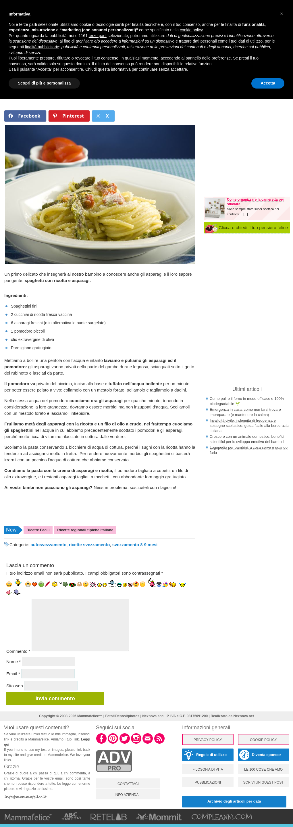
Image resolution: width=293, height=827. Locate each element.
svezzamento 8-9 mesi (135, 544)
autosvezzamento (48, 544)
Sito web (14, 685)
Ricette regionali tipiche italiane (85, 530)
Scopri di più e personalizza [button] (44, 83)
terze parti (98, 35)
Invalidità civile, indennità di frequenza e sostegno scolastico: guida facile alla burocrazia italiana (249, 425)
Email (13, 673)
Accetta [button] (268, 83)
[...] (245, 214)
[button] (281, 13)
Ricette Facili (37, 530)
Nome (13, 661)
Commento (18, 651)
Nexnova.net (244, 716)
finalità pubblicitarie (42, 47)
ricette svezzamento (89, 544)
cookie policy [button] (191, 30)
